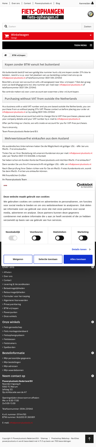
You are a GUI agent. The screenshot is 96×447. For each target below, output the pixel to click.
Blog (58, 3)
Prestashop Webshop (60, 438)
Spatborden (9, 347)
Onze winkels (10, 316)
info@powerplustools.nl (13, 77)
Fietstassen (9, 339)
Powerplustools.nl (43, 3)
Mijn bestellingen (12, 362)
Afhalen (8, 272)
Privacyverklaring (12, 304)
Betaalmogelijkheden (14, 288)
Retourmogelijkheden (14, 292)
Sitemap (44, 438)
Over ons (16, 3)
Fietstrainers (10, 343)
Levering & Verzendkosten (17, 284)
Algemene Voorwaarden (16, 300)
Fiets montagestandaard (16, 331)
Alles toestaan (78, 259)
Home (5, 3)
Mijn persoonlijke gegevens (17, 358)
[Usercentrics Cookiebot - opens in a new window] (79, 185)
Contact (27, 3)
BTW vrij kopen (11, 308)
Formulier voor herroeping (17, 296)
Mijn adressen (11, 366)
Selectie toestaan (48, 259)
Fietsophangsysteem (14, 335)
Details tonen (79, 249)
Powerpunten (10, 312)
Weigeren (18, 259)
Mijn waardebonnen (14, 370)
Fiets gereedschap (13, 327)
